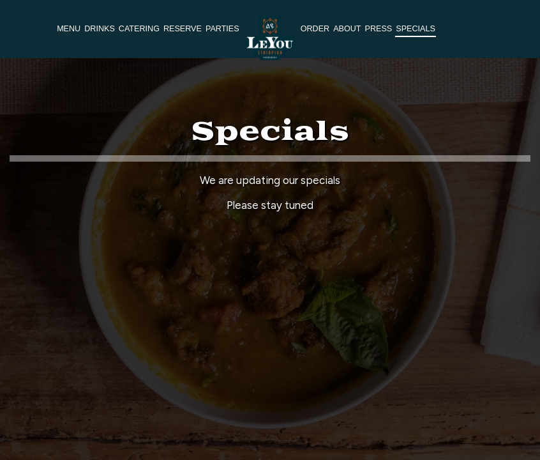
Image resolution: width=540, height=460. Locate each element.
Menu (68, 28)
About (347, 28)
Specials (415, 28)
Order (315, 28)
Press (379, 28)
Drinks (99, 28)
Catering (139, 28)
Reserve (182, 28)
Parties (222, 28)
